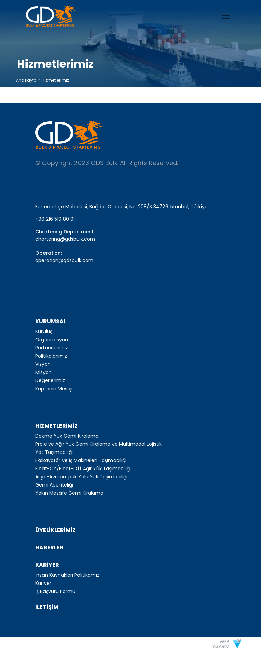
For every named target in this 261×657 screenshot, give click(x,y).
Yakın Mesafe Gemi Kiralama (69, 493)
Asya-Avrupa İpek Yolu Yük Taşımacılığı (81, 476)
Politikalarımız (51, 355)
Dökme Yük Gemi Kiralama (67, 435)
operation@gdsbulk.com (64, 260)
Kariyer (43, 583)
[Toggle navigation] (225, 15)
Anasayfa (26, 80)
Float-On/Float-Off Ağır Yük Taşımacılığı (83, 468)
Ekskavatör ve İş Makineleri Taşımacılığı (80, 460)
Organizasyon (51, 339)
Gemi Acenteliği (54, 484)
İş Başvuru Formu (55, 591)
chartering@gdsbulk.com (65, 238)
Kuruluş (43, 331)
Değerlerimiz (50, 380)
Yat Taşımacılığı (54, 452)
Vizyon (43, 364)
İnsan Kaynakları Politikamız (67, 575)
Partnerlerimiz (51, 347)
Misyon (43, 372)
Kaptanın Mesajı (53, 388)
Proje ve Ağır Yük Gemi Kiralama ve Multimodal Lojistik (98, 444)
